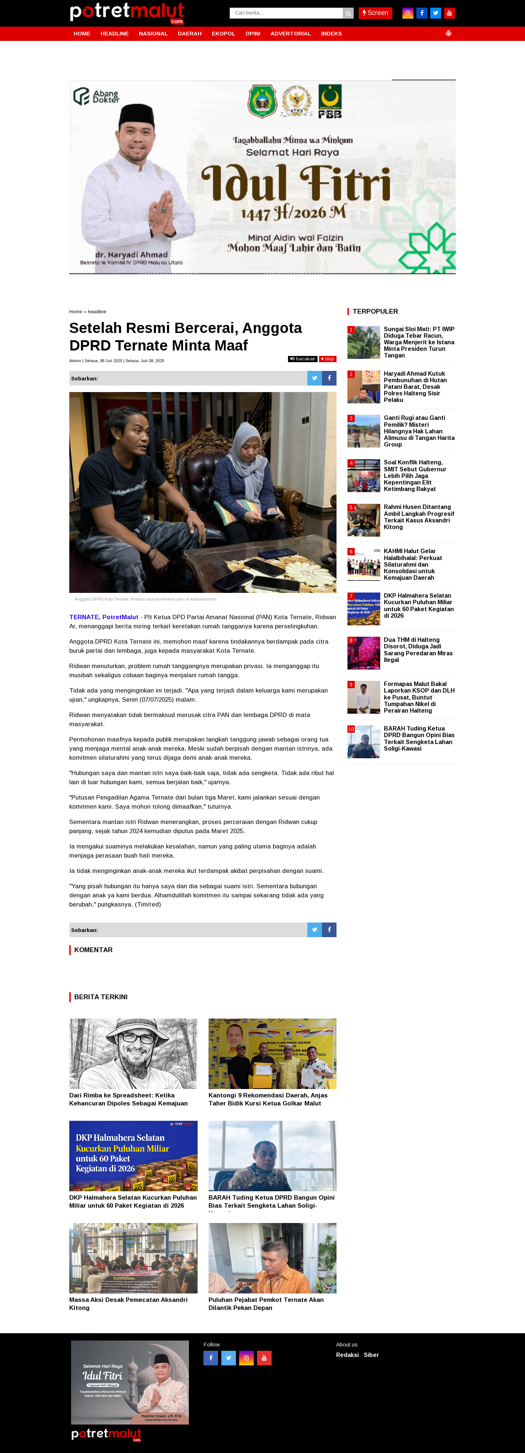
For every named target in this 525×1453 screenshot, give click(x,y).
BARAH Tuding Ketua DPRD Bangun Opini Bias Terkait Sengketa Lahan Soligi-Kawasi (272, 1205)
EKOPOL (223, 33)
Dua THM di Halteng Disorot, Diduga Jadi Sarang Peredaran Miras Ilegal (418, 650)
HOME (82, 33)
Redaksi (347, 1355)
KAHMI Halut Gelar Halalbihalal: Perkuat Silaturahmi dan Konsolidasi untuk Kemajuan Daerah (413, 564)
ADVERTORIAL (291, 33)
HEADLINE (115, 33)
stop (327, 358)
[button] (448, 30)
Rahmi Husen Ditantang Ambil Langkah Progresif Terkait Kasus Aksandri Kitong (419, 517)
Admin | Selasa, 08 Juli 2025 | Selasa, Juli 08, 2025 (116, 361)
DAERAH (190, 33)
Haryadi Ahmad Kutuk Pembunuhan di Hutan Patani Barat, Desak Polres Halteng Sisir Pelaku (415, 387)
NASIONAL (153, 33)
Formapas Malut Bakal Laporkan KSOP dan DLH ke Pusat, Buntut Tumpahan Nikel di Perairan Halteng (419, 697)
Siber (371, 1355)
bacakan (302, 358)
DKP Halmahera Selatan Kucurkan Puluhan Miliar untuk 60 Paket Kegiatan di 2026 (419, 606)
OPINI (252, 33)
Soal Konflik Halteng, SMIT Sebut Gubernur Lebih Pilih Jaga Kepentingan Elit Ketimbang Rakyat (415, 475)
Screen (375, 12)
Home (75, 311)
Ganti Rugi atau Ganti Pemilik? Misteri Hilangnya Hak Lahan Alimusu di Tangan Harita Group (419, 431)
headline (97, 311)
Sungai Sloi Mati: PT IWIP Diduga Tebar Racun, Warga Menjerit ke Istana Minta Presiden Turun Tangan (419, 342)
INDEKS (331, 33)
